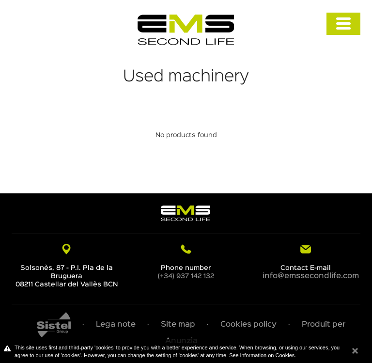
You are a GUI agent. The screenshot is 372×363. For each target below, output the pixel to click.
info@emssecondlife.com (311, 276)
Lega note (116, 324)
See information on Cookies (261, 355)
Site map (178, 324)
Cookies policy (248, 324)
